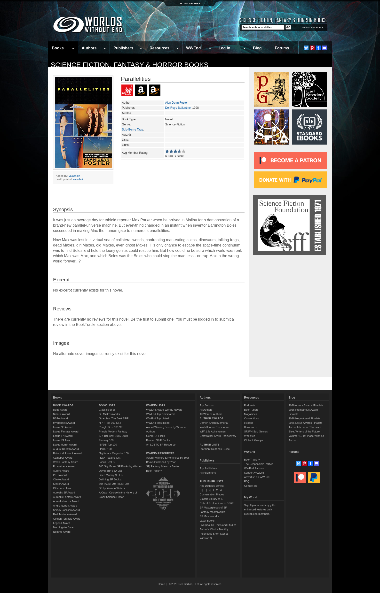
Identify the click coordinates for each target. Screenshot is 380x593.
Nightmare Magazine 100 (114, 453)
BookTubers (251, 409)
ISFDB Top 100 (108, 444)
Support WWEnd (254, 472)
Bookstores (250, 427)
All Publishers (208, 472)
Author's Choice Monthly (214, 529)
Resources (159, 48)
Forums (282, 48)
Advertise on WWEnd (256, 477)
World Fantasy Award (65, 462)
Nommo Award (62, 531)
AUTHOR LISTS (209, 444)
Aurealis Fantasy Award (67, 496)
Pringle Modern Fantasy (113, 431)
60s (107, 483)
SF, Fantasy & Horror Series (162, 466)
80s (120, 483)
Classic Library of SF (212, 498)
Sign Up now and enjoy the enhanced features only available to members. (260, 509)
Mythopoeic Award (64, 422)
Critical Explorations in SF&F (217, 503)
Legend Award (61, 523)
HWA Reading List (109, 457)
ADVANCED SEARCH (312, 27)
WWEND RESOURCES (160, 453)
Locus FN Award (63, 435)
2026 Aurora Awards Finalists (306, 405)
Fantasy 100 (106, 440)
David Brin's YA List (110, 470)
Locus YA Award (62, 440)
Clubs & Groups (253, 440)
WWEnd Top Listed (157, 418)
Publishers (123, 48)
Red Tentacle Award (65, 514)
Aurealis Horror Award (66, 501)
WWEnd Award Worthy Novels (164, 409)
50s (101, 483)
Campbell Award (62, 457)
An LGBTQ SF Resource (160, 444)
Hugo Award (60, 409)
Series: (126, 113)
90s (127, 483)
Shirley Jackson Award (66, 509)
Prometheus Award (64, 466)
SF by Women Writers (112, 488)
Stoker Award (61, 483)
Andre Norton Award (65, 505)
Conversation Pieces (212, 494)
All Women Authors (211, 414)
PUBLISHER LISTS (211, 481)
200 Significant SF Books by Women (120, 466)
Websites (249, 435)
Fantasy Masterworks (212, 511)
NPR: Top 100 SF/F (110, 422)
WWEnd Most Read (158, 422)
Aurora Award (61, 470)
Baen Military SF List (111, 475)
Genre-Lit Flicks (155, 435)
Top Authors (207, 405)
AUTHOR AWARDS (211, 418)
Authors (89, 48)
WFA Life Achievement (213, 431)
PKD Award (60, 475)
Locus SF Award (62, 427)
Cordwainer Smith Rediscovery (218, 435)
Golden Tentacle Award (66, 518)
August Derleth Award (66, 448)
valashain (74, 175)
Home (161, 584)
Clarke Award (61, 479)
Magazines (250, 414)
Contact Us (250, 485)
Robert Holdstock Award (67, 453)
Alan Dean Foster (176, 102)
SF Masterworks (209, 516)
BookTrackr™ (154, 470)
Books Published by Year (161, 462)
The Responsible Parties (258, 463)
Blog (257, 48)
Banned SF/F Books (158, 440)
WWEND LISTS (155, 405)
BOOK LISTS (107, 405)
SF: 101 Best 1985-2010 (113, 435)
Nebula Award (61, 414)
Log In (224, 48)
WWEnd (193, 48)
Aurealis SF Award (64, 492)
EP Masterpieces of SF (213, 507)
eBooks (248, 422)
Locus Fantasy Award (66, 431)
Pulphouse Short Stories (214, 533)
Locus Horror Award (65, 444)
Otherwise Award (63, 488)
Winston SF (207, 538)
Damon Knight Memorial (214, 422)
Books (58, 48)
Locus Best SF (107, 462)
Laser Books (207, 520)
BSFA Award (60, 418)
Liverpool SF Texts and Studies (218, 525)
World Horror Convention (214, 427)
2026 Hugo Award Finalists (304, 418)
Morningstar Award (64, 527)
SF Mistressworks (109, 414)
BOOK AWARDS (63, 405)
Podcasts (249, 405)
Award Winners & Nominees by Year (167, 457)
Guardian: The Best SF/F (113, 418)
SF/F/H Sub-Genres (256, 431)
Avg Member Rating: (135, 152)
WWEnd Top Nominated (160, 414)
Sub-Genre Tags (132, 129)
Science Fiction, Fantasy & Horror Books (129, 65)
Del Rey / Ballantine (177, 107)
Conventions (251, 418)
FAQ (246, 481)
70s (114, 483)
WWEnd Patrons (254, 468)
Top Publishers (208, 468)
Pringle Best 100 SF (111, 427)
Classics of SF (107, 409)
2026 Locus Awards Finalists (305, 422)
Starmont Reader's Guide (215, 448)
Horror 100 (105, 448)
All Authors (206, 409)
